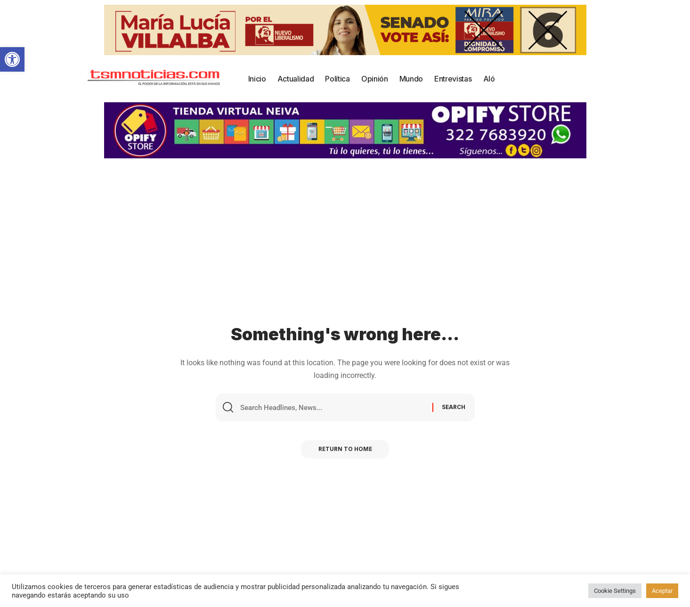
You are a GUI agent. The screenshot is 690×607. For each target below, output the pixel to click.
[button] (12, 59)
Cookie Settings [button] (615, 590)
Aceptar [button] (662, 590)
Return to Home (345, 451)
